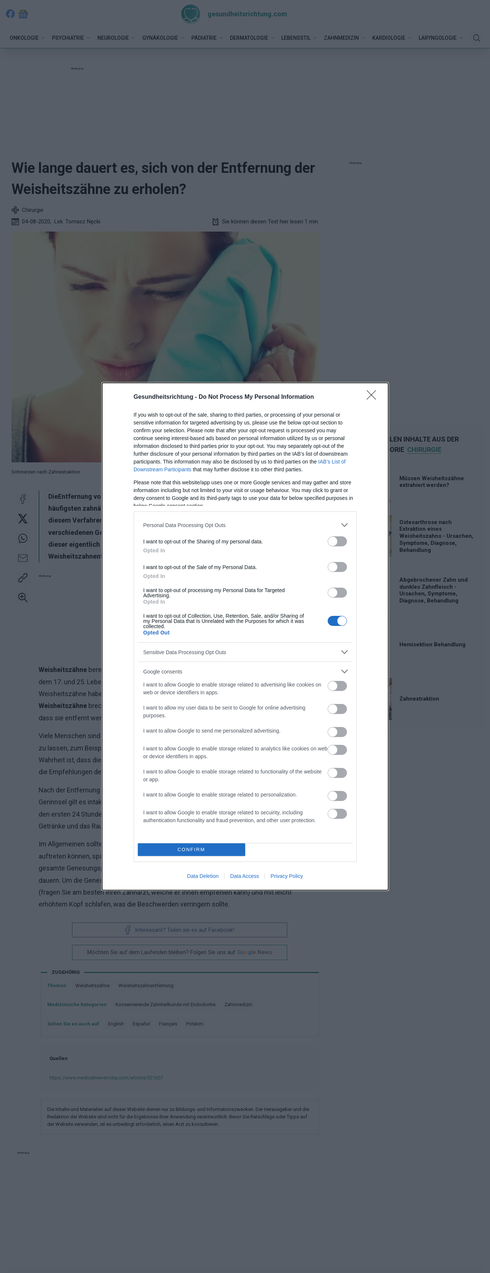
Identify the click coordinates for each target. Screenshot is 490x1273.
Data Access (244, 876)
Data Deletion (203, 876)
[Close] (374, 397)
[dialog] (245, 636)
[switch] (337, 541)
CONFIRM (191, 850)
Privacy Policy (286, 876)
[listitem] (245, 525)
